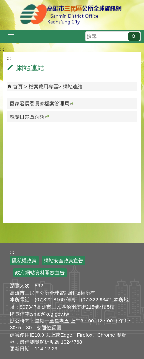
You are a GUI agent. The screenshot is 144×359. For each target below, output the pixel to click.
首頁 (18, 86)
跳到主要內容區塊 (3, 3)
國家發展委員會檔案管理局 (41, 103)
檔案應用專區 (43, 86)
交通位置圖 (49, 327)
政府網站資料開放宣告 (40, 272)
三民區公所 (72, 15)
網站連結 (72, 86)
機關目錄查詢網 (29, 116)
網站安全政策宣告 (63, 260)
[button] (134, 36)
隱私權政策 (24, 260)
